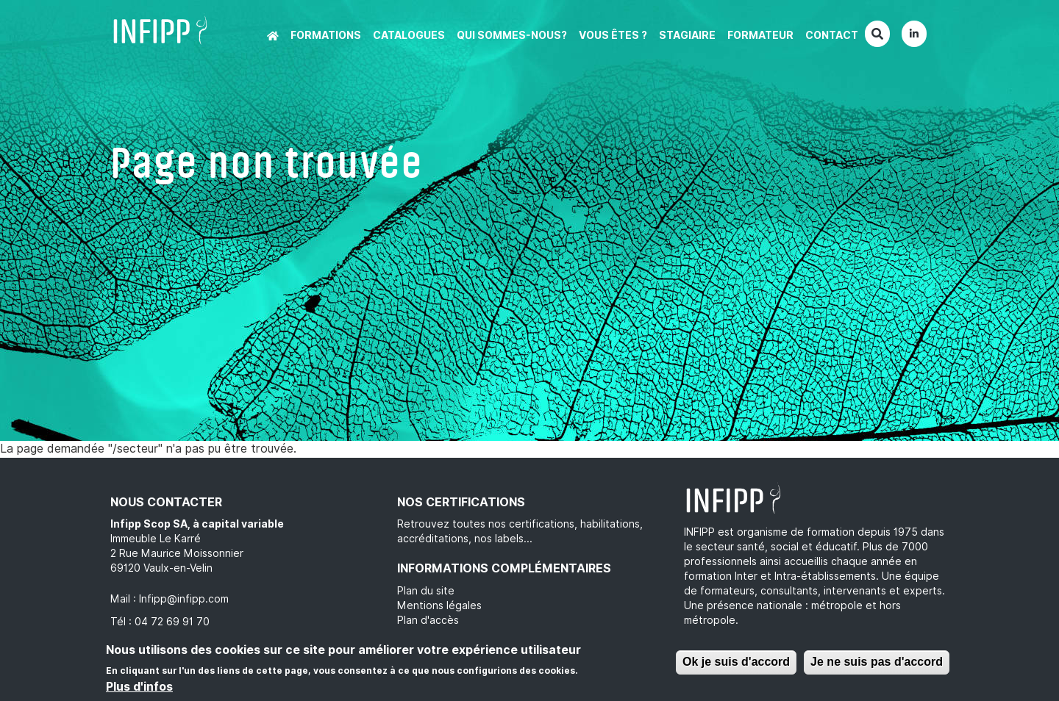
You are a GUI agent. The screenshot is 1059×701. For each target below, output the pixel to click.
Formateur (760, 35)
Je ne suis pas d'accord (876, 661)
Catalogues (409, 35)
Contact (831, 35)
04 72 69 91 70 (172, 622)
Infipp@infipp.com (184, 599)
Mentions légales (439, 605)
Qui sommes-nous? (512, 35)
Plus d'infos (139, 687)
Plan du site (425, 591)
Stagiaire (687, 35)
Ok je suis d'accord (736, 661)
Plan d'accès (428, 620)
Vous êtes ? (613, 35)
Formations (325, 35)
